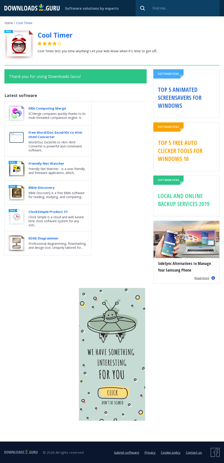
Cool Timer (55, 35)
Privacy (150, 452)
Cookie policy (170, 452)
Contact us (194, 452)
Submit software (126, 452)
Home (8, 23)
